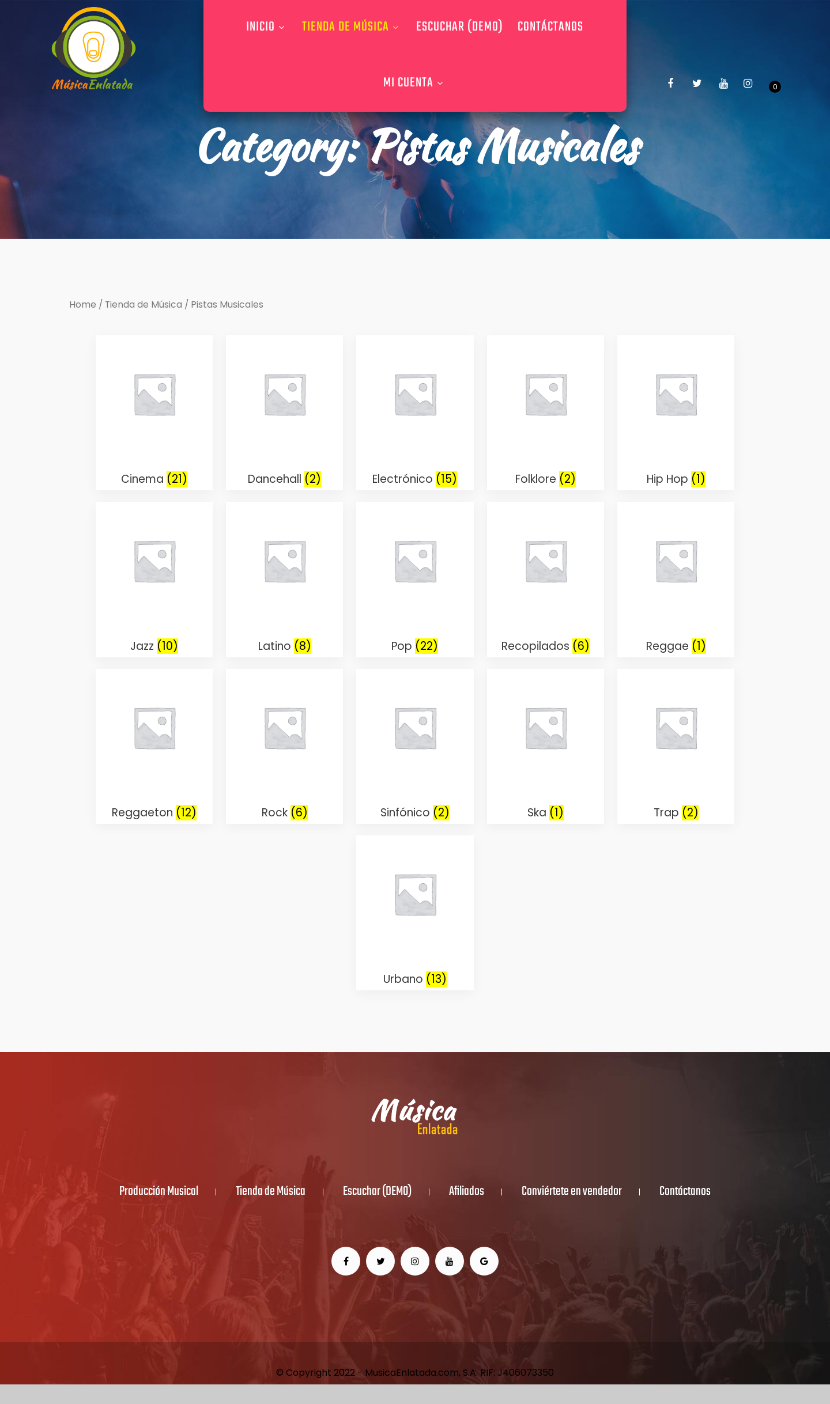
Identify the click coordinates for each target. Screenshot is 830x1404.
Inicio (267, 27)
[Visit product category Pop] (414, 579)
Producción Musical (158, 1192)
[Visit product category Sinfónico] (414, 746)
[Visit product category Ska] (545, 746)
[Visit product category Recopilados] (545, 579)
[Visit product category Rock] (284, 746)
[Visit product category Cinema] (154, 412)
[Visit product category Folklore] (545, 412)
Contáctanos (550, 27)
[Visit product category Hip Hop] (675, 412)
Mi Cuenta (414, 83)
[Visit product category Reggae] (675, 579)
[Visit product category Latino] (284, 579)
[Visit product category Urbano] (414, 912)
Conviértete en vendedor (572, 1192)
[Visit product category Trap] (675, 746)
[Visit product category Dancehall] (284, 412)
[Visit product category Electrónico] (414, 412)
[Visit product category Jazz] (154, 579)
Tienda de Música (352, 27)
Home (82, 304)
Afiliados (466, 1192)
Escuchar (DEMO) (459, 27)
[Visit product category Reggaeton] (154, 746)
